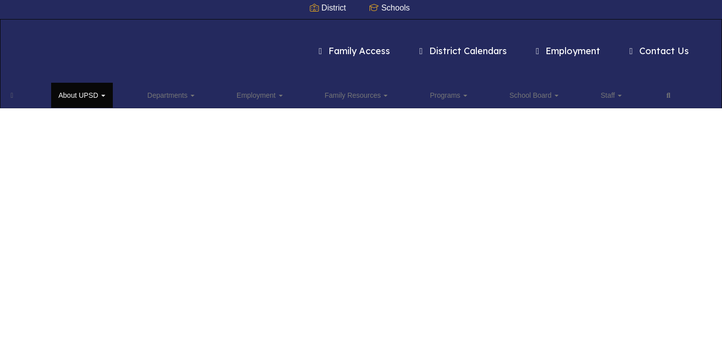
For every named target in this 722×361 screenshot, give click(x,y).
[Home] (28, 92)
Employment (519, 46)
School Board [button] (387, 92)
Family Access (306, 46)
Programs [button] (328, 92)
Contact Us (611, 46)
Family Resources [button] (263, 92)
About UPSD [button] (70, 92)
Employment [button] (194, 92)
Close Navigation (513, 96)
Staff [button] (437, 92)
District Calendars (415, 46)
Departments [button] (132, 92)
